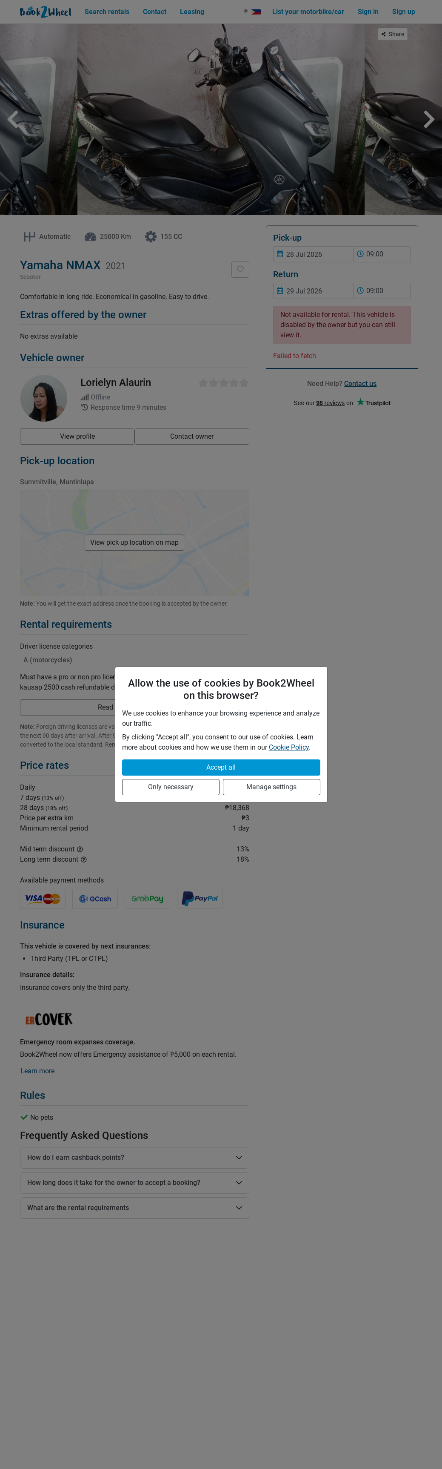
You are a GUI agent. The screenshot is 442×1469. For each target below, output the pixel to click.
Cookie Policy (289, 747)
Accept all (221, 767)
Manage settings (271, 787)
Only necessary (171, 787)
